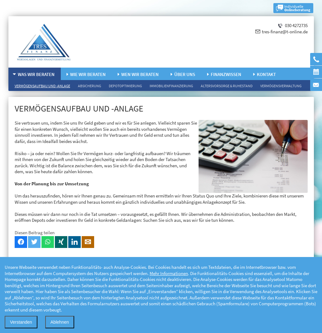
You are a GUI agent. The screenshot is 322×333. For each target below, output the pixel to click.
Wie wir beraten (88, 74)
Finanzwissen (226, 74)
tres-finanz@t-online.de (285, 32)
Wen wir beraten (140, 74)
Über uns (184, 74)
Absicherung (89, 85)
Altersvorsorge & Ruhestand (226, 85)
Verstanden (21, 322)
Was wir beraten (36, 74)
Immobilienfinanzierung (171, 85)
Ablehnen (59, 322)
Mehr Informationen (169, 273)
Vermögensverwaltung (280, 85)
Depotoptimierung (125, 85)
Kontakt (266, 74)
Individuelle (297, 8)
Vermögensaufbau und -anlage (42, 85)
